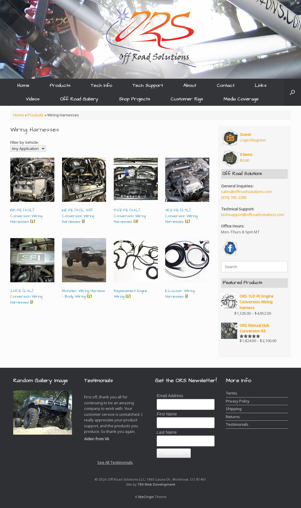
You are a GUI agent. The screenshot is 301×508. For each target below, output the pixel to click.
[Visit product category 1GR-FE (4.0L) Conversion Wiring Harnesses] (32, 192)
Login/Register (253, 137)
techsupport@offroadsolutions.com (252, 214)
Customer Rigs (186, 99)
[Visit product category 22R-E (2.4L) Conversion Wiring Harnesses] (32, 272)
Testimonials (237, 424)
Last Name (167, 432)
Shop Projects (134, 99)
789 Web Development (156, 484)
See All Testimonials (115, 462)
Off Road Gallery (79, 99)
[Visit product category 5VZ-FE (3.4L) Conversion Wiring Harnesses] (136, 192)
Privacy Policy (238, 401)
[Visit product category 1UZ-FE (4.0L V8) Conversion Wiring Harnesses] (84, 192)
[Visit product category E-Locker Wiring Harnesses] (187, 269)
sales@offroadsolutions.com (246, 191)
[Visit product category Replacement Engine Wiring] (136, 269)
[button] (292, 92)
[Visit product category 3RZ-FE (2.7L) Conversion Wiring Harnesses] (187, 192)
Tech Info (101, 85)
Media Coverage (240, 99)
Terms (231, 393)
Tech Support (148, 85)
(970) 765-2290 (233, 197)
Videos (32, 99)
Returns (233, 416)
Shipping (234, 408)
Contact (225, 85)
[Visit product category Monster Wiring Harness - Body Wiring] (84, 269)
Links (260, 85)
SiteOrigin (146, 496)
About (189, 85)
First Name (167, 414)
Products (60, 85)
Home (23, 85)
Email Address (170, 395)
